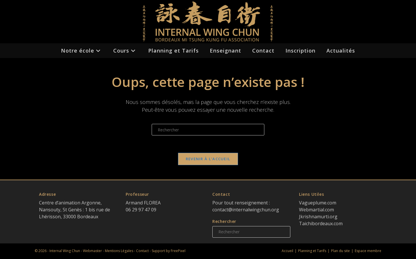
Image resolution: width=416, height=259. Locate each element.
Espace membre (368, 250)
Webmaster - (94, 250)
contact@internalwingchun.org (245, 209)
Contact (142, 250)
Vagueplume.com (317, 203)
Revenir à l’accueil (208, 158)
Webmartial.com (316, 209)
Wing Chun (71, 250)
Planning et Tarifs (312, 250)
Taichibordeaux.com (321, 223)
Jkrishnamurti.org (318, 216)
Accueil (287, 250)
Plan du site (340, 250)
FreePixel (178, 250)
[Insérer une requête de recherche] (208, 129)
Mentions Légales (119, 250)
